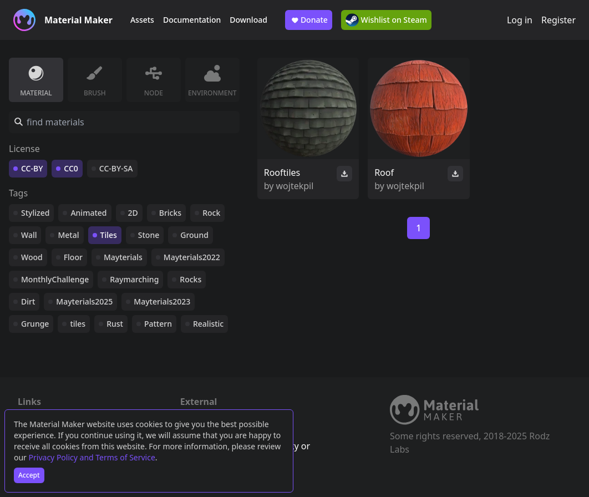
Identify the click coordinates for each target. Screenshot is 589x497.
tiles (77, 323)
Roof (384, 172)
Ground (194, 235)
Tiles (108, 235)
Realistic (208, 323)
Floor (73, 257)
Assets (142, 19)
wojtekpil (295, 186)
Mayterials (123, 257)
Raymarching (134, 279)
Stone (148, 235)
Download (248, 19)
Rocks (190, 279)
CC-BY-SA (116, 168)
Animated (88, 212)
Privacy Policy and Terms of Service (92, 457)
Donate (309, 20)
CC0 (71, 168)
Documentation (192, 19)
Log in (519, 20)
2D (133, 212)
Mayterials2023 (162, 301)
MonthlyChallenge (55, 279)
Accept (29, 475)
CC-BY (32, 168)
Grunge (35, 323)
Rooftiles (282, 172)
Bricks (170, 212)
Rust (114, 323)
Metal (68, 235)
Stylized (35, 212)
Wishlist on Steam (386, 20)
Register (558, 20)
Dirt (28, 301)
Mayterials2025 (84, 301)
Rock (211, 212)
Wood (32, 257)
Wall (29, 235)
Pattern (158, 323)
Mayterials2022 (192, 257)
